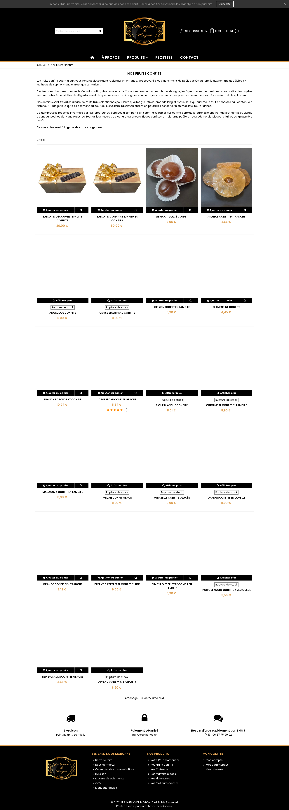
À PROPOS (111, 57)
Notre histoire (102, 760)
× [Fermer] (284, 4)
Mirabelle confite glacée (172, 497)
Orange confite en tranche (62, 584)
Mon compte (213, 754)
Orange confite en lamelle (226, 497)
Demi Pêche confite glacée (117, 399)
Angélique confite (62, 313)
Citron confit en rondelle (117, 682)
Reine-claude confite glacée (62, 676)
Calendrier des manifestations (113, 769)
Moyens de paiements (108, 779)
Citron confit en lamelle (172, 307)
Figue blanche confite (172, 405)
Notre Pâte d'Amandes (163, 760)
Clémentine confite (226, 307)
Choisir (43, 140)
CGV (96, 783)
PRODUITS (136, 57)
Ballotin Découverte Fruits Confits (62, 218)
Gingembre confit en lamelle (226, 405)
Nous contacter (103, 765)
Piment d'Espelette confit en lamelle (172, 586)
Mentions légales (104, 788)
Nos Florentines (158, 779)
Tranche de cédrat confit (62, 399)
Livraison (71, 730)
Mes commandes (216, 765)
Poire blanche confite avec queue (226, 590)
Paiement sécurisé (144, 730)
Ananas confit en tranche (226, 216)
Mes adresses (213, 769)
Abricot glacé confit (172, 216)
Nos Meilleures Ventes (162, 783)
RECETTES (164, 57)
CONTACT (189, 57)
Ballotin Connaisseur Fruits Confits (117, 218)
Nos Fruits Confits (160, 765)
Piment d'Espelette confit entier (117, 584)
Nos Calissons (157, 769)
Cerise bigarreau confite (117, 313)
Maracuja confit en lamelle (62, 492)
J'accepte (224, 4)
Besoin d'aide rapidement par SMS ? (218, 730)
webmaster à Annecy (158, 806)
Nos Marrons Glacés (161, 774)
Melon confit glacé (117, 497)
